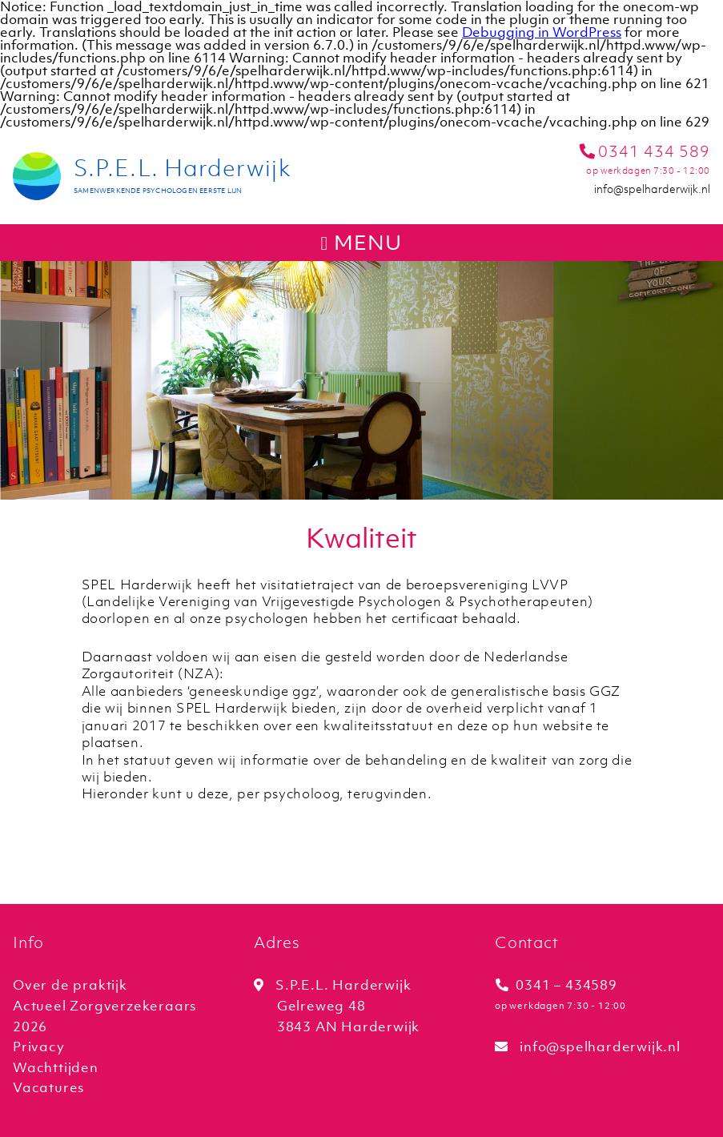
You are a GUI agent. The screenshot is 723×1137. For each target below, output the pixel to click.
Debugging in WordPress (541, 32)
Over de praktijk (70, 985)
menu (362, 242)
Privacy (39, 1046)
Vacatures (48, 1087)
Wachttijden (55, 1067)
